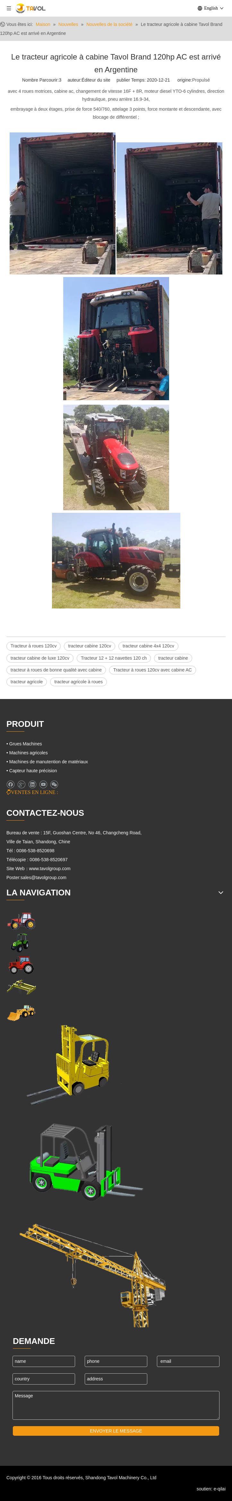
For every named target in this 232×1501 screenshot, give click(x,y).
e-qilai (220, 1488)
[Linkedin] (32, 784)
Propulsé (201, 80)
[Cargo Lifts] (67, 1065)
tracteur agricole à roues (78, 681)
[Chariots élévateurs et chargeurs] (81, 1159)
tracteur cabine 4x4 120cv (148, 645)
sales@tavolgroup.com (43, 877)
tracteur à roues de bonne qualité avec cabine (56, 669)
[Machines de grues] (93, 1269)
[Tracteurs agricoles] (21, 965)
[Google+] (21, 784)
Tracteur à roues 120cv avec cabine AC (152, 669)
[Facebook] (10, 784)
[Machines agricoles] (21, 920)
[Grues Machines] (21, 987)
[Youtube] (43, 784)
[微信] (54, 784)
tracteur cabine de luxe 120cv (40, 658)
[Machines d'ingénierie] (21, 1012)
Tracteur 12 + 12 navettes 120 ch (114, 658)
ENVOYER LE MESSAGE (116, 1430)
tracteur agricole (27, 681)
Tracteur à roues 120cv (33, 645)
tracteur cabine (173, 658)
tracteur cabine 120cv (89, 645)
